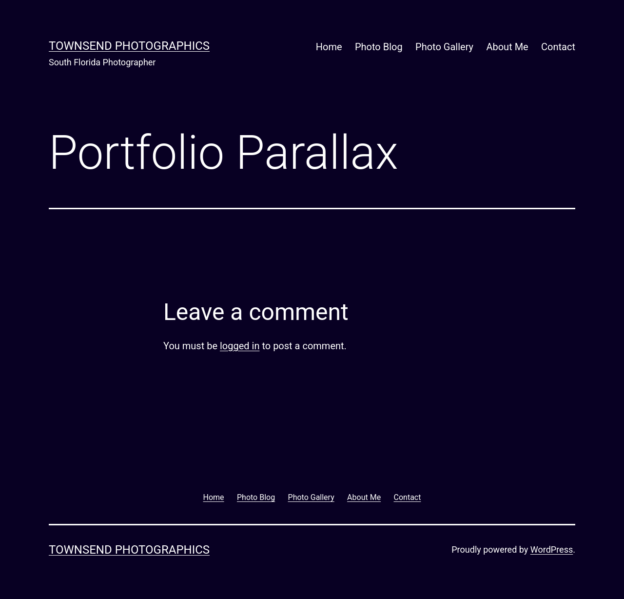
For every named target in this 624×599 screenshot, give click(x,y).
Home (329, 47)
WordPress (551, 549)
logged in (239, 346)
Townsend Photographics (129, 46)
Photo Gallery (444, 47)
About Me (507, 47)
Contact (558, 47)
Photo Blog (379, 47)
